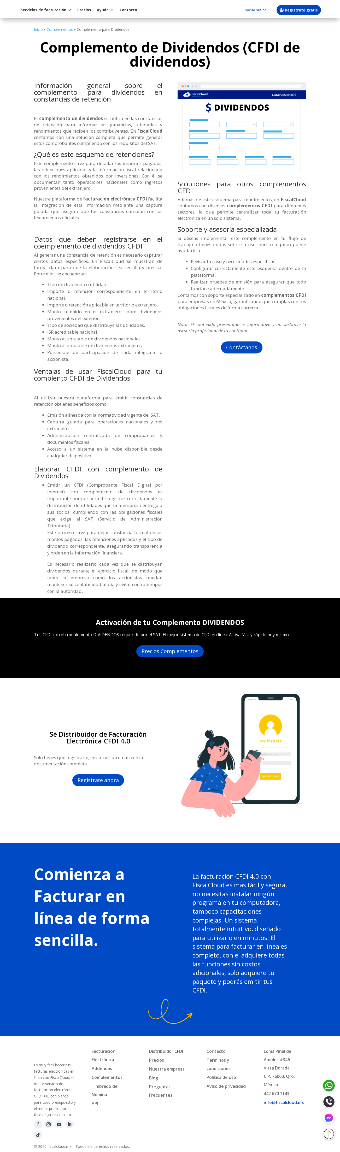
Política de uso (221, 1077)
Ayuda (146, 9)
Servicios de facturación (86, 9)
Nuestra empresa (167, 1069)
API (95, 1103)
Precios (127, 9)
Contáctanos (241, 347)
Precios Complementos (170, 651)
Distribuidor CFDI (166, 1051)
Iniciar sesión (255, 10)
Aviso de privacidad (226, 1086)
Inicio (38, 29)
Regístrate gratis (303, 10)
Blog (153, 1078)
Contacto (171, 9)
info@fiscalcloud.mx (284, 1102)
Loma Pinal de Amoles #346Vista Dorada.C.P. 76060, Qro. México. (279, 1068)
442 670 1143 (276, 1093)
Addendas (102, 1068)
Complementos (60, 29)
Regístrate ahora (98, 780)
